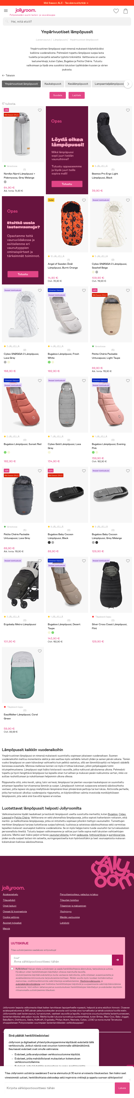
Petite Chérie (22, 817)
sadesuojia (82, 835)
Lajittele (76, 95)
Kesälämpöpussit (78, 83)
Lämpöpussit (60, 39)
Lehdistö (64, 922)
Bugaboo (113, 814)
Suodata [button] (57, 95)
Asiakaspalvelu (10, 894)
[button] (6, 10)
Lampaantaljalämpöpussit (110, 83)
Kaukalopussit (53, 83)
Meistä (6, 928)
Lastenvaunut (43, 39)
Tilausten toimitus (69, 900)
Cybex (122, 814)
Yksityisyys (66, 911)
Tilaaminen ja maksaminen (73, 905)
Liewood (6, 817)
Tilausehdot (9, 900)
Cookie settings (11, 917)
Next (128, 84)
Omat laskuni (9, 905)
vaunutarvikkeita (59, 835)
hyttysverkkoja (97, 835)
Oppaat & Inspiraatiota (15, 911)
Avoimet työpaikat (12, 922)
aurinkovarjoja (117, 835)
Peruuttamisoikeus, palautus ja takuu (79, 894)
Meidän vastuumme (70, 917)
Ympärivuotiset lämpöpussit (83, 39)
